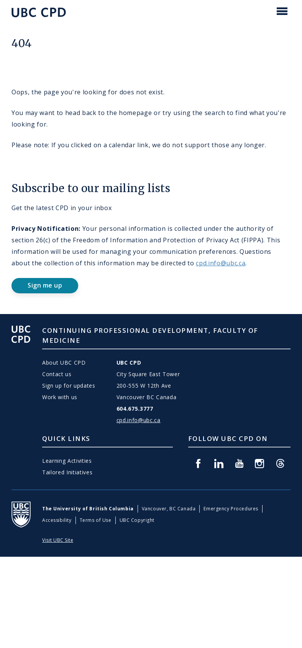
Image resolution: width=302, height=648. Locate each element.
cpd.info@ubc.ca (220, 263)
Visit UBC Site (57, 540)
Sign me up (45, 285)
